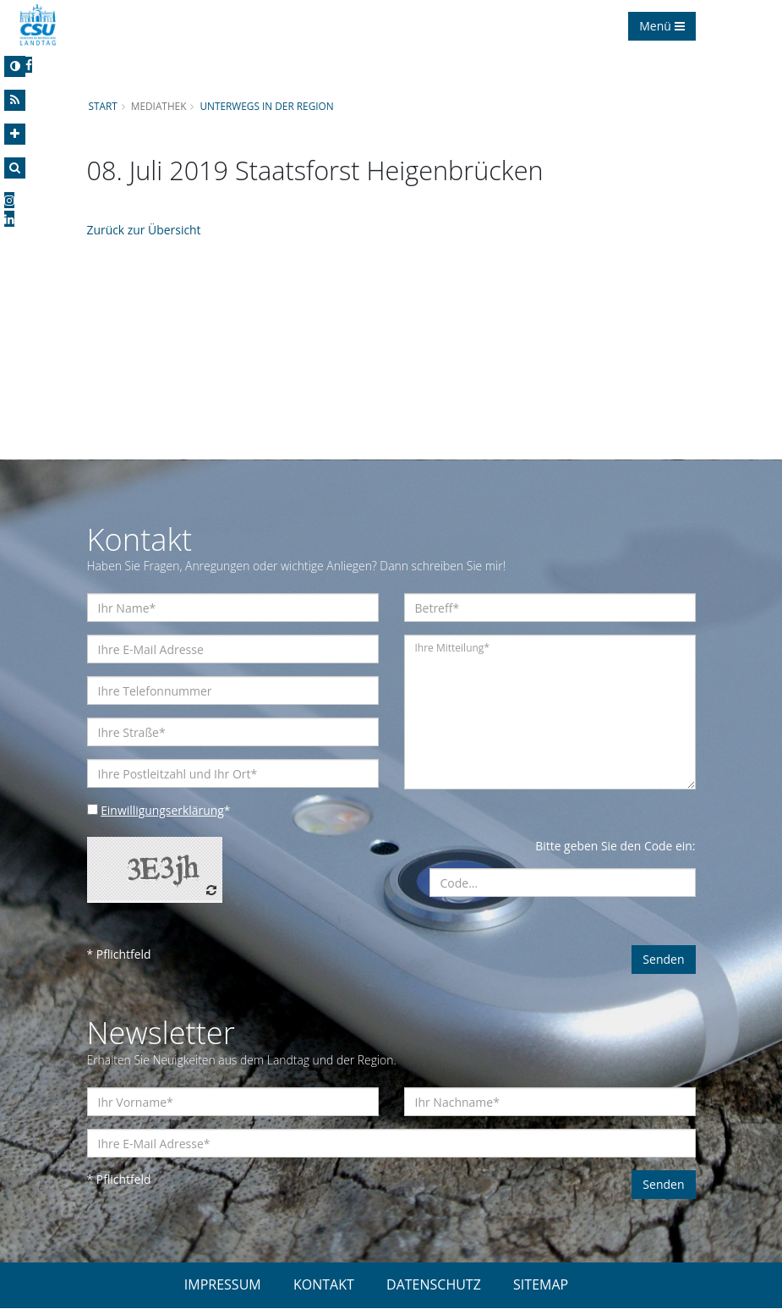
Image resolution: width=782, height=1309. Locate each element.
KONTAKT (323, 1285)
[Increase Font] (14, 134)
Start (103, 106)
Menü (661, 26)
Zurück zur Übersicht (144, 230)
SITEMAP (540, 1285)
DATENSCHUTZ (433, 1285)
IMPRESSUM (222, 1285)
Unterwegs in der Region (267, 106)
